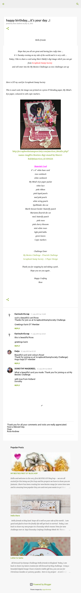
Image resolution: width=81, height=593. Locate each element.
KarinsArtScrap (22, 314)
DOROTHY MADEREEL (25, 368)
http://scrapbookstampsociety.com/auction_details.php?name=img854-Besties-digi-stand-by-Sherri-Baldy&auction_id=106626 (40, 155)
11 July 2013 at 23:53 (37, 334)
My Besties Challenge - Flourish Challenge (40, 255)
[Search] (77, 4)
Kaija (17, 351)
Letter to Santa (17, 558)
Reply (17, 328)
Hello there (15, 516)
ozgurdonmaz (46, 589)
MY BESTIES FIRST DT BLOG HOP (24, 473)
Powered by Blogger (40, 584)
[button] (7, 28)
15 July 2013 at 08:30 (44, 369)
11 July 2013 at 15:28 (37, 314)
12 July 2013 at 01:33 (28, 351)
